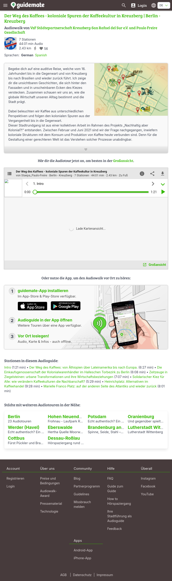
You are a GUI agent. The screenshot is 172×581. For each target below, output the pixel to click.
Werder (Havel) (23, 427)
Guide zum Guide (115, 488)
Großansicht (123, 160)
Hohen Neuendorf (66, 416)
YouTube (147, 494)
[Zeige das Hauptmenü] (5, 5)
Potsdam (97, 416)
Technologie (49, 511)
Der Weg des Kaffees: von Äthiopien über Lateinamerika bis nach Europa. (83, 367)
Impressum (105, 575)
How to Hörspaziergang (119, 501)
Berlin (14, 416)
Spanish (41, 55)
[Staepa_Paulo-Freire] (10, 43)
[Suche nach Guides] (124, 5)
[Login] (139, 5)
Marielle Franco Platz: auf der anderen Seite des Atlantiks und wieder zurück (100, 386)
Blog (77, 478)
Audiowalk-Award (48, 493)
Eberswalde (60, 427)
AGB (63, 575)
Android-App (83, 550)
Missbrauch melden (82, 504)
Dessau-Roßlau (64, 438)
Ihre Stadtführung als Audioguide (119, 516)
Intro (7, 367)
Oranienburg (141, 416)
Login (10, 486)
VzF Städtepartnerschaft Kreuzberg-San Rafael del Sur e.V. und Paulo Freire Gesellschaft (80, 30)
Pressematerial (51, 503)
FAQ (110, 478)
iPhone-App (82, 558)
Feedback (114, 529)
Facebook (148, 486)
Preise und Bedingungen (50, 480)
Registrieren (15, 478)
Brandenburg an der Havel (115, 427)
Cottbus (16, 438)
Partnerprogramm (87, 486)
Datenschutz (82, 575)
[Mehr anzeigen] (86, 149)
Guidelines (81, 494)
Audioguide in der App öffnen (45, 320)
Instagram (148, 478)
